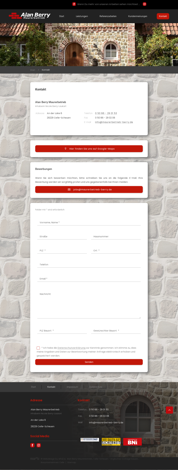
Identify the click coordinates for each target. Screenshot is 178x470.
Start (61, 16)
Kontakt (163, 16)
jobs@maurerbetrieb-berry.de (92, 189)
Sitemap (71, 462)
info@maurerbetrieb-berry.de (114, 122)
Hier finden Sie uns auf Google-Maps (92, 148)
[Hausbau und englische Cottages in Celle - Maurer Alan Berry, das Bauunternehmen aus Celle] (29, 18)
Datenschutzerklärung (71, 348)
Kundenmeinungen (137, 16)
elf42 (61, 459)
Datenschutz (96, 387)
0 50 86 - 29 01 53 (106, 113)
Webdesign (49, 459)
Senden (89, 362)
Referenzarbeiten (108, 16)
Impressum (72, 387)
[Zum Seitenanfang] (169, 410)
